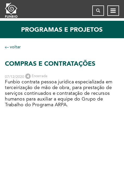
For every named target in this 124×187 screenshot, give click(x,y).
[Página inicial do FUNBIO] (15, 11)
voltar (13, 46)
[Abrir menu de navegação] (113, 10)
